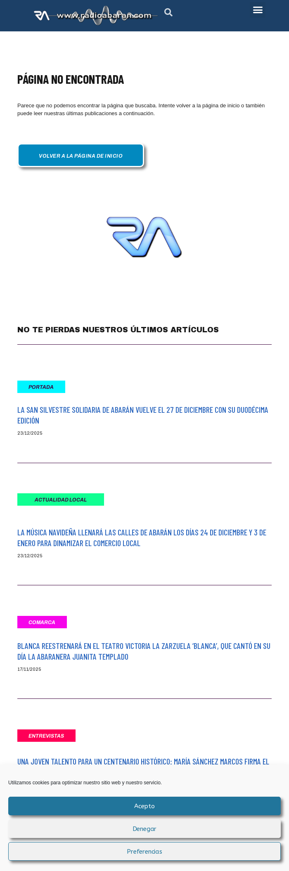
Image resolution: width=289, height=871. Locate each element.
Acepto (144, 806)
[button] (168, 12)
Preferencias (144, 851)
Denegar (145, 829)
